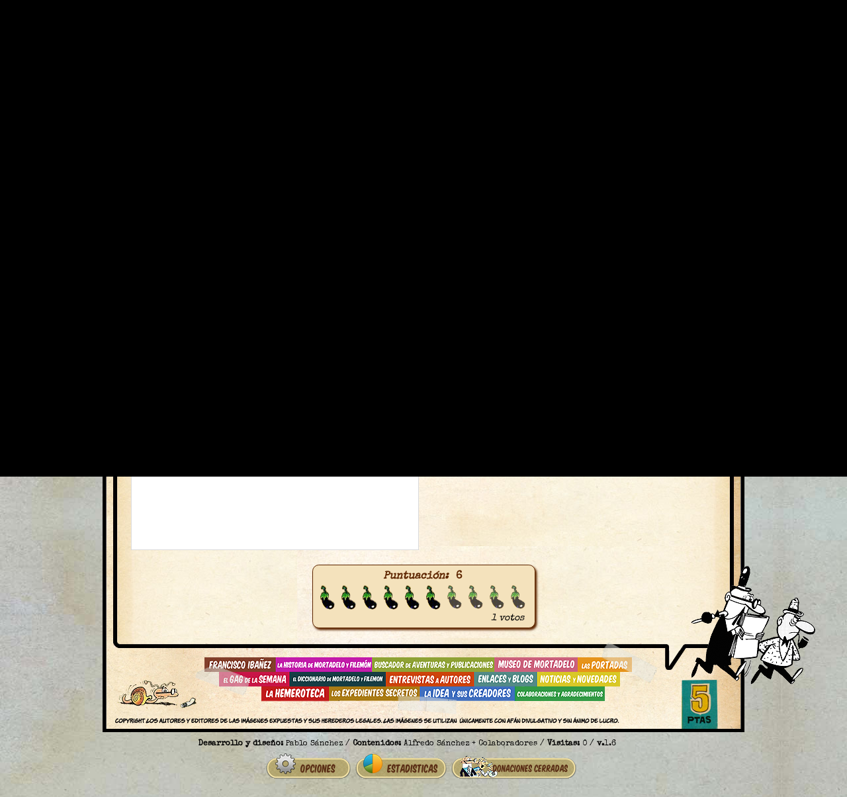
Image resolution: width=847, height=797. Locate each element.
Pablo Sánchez (314, 744)
